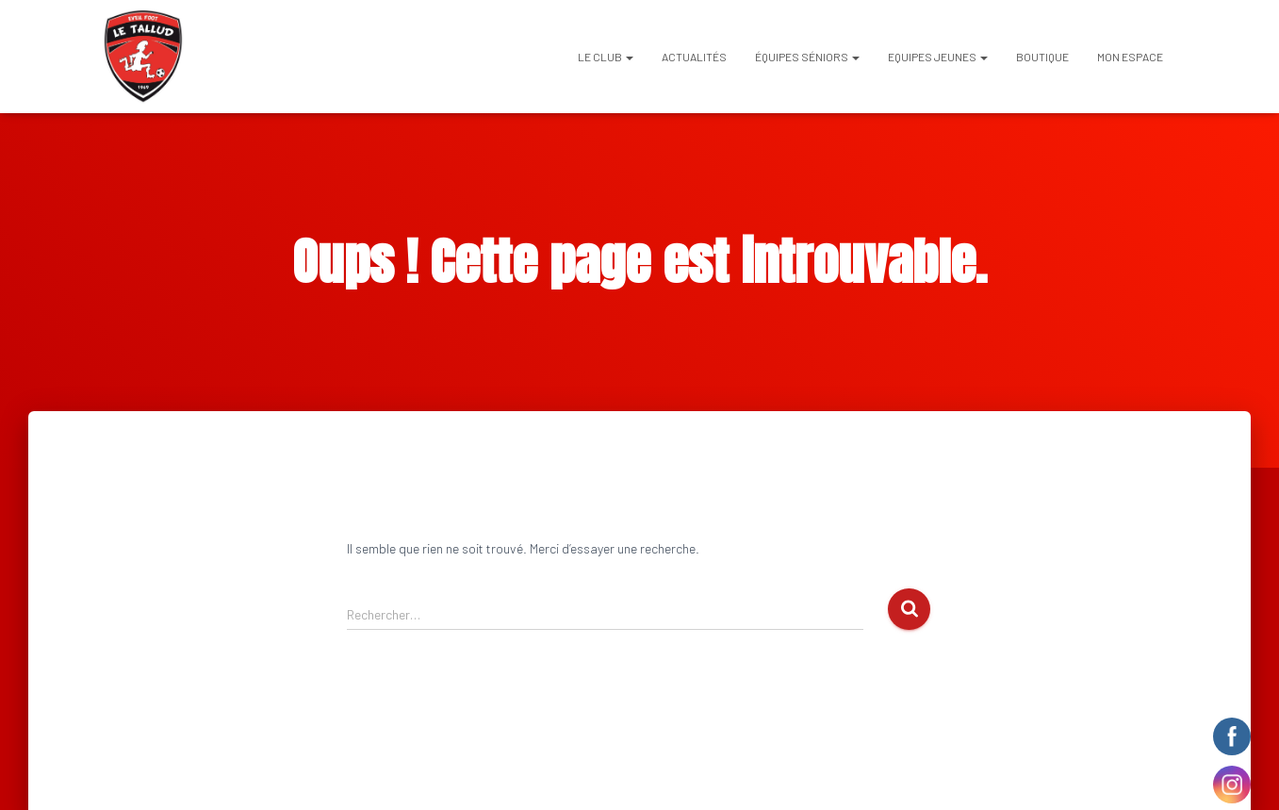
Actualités (694, 56)
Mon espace (1130, 56)
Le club (605, 56)
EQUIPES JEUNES (938, 56)
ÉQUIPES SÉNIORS (807, 56)
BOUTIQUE (1042, 56)
